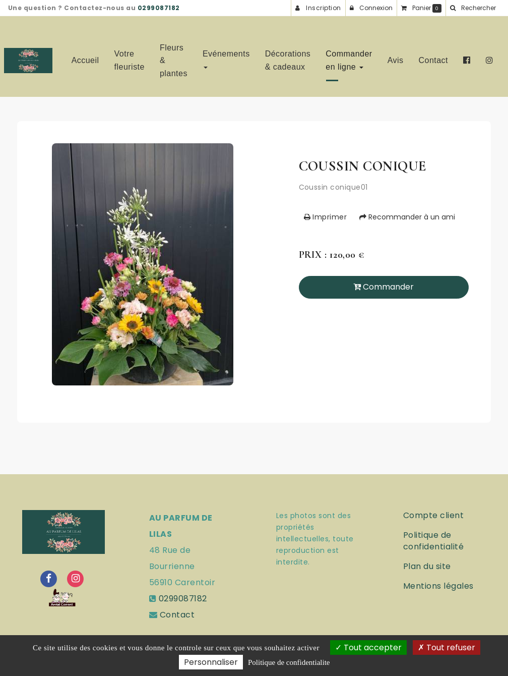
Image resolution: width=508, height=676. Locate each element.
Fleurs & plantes (173, 56)
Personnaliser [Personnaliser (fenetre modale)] (211, 662)
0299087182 (159, 8)
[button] (473, 8)
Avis (396, 56)
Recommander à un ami (407, 217)
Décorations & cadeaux (288, 56)
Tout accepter (368, 647)
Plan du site (427, 566)
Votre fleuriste (129, 56)
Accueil (85, 56)
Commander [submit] (383, 287)
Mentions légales (438, 586)
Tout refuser (446, 647)
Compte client (433, 515)
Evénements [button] (226, 54)
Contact (434, 56)
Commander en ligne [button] (349, 56)
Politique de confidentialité (433, 540)
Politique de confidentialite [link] (289, 662)
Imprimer (325, 217)
